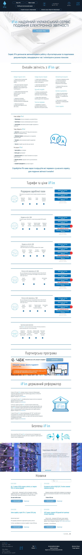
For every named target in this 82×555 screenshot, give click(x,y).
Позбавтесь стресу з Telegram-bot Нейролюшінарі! (50, 9)
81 (70, 534)
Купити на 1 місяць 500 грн (62, 271)
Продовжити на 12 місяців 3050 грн (62, 230)
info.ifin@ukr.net (55, 3)
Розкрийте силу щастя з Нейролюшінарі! (28, 9)
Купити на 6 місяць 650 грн (62, 275)
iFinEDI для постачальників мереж (25, 6)
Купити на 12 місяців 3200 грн (63, 226)
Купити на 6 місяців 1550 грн (63, 302)
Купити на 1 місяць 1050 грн (62, 298)
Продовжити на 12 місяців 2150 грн (62, 311)
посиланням (23, 396)
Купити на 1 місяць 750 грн (62, 244)
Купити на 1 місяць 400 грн (62, 191)
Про (34, 546)
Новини (34, 548)
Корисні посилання (54, 548)
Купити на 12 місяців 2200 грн (63, 306)
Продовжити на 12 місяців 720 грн (62, 284)
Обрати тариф (31, 2)
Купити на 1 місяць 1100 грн (62, 218)
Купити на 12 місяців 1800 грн (63, 199)
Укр (44, 3)
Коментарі (27, 501)
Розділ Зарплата (75, 548)
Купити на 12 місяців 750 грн (63, 279)
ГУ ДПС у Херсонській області (64, 521)
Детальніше (55, 359)
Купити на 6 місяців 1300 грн (63, 249)
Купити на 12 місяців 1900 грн (63, 253)
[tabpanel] (41, 457)
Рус (44, 5)
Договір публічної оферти (53, 546)
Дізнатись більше (76, 546)
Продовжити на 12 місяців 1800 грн (62, 257)
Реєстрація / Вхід (41, 31)
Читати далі (17, 501)
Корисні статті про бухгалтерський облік (53, 550)
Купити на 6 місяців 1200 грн (63, 195)
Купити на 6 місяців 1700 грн (63, 222)
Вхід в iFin (18, 2)
